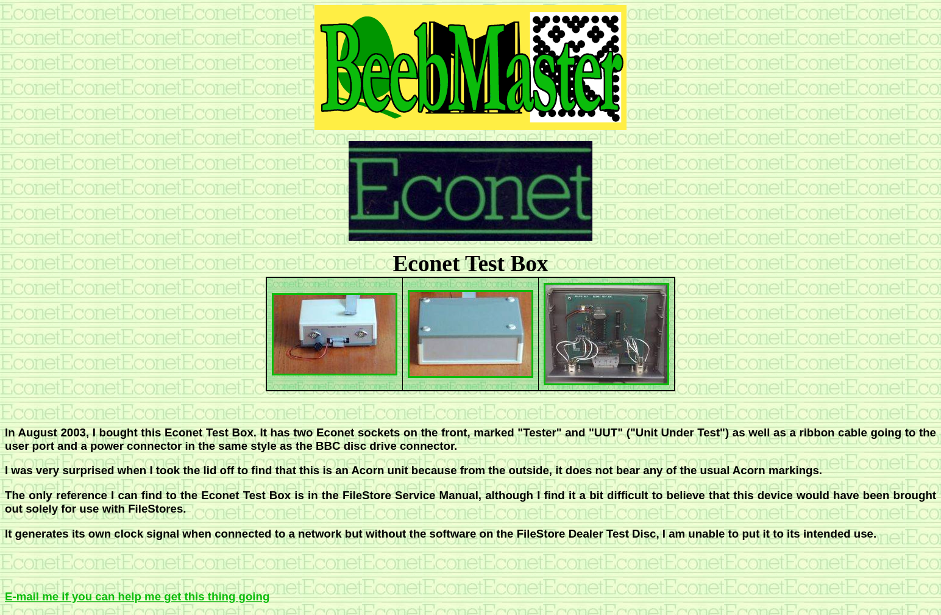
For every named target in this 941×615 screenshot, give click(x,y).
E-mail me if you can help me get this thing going (137, 596)
